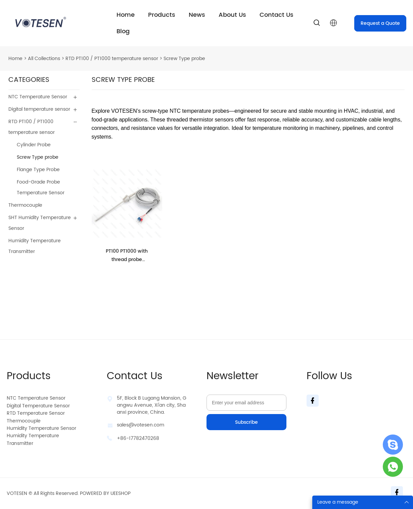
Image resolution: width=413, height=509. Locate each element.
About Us (232, 15)
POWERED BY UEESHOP (105, 493)
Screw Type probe (184, 58)
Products (161, 15)
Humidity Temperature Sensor (41, 428)
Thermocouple (25, 205)
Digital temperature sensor (39, 109)
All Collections (44, 58)
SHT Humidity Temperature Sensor (39, 223)
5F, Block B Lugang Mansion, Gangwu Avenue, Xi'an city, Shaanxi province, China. (151, 405)
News (197, 15)
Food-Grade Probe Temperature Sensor (40, 187)
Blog (123, 31)
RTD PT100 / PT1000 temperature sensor (111, 58)
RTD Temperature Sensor (36, 413)
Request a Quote (380, 23)
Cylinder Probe (34, 145)
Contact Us (276, 15)
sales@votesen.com (140, 424)
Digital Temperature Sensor (38, 406)
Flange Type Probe (38, 169)
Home (126, 15)
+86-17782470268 (138, 438)
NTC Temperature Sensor (37, 97)
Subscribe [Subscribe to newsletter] (246, 422)
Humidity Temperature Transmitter (34, 246)
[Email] (246, 403)
